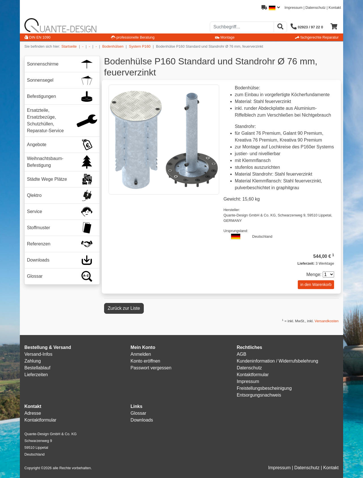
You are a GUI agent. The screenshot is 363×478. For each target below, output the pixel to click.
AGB (241, 354)
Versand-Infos (38, 354)
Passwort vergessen (150, 367)
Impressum (293, 7)
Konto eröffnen (145, 361)
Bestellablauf (37, 367)
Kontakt (335, 7)
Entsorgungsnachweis (259, 395)
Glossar (138, 413)
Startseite (69, 46)
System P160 (140, 46)
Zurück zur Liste (124, 308)
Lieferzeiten (36, 374)
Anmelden (140, 354)
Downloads (141, 420)
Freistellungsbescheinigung (264, 388)
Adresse (32, 413)
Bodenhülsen (113, 46)
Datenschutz (315, 7)
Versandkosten (327, 321)
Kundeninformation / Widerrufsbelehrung (277, 361)
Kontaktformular (253, 374)
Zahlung (32, 361)
